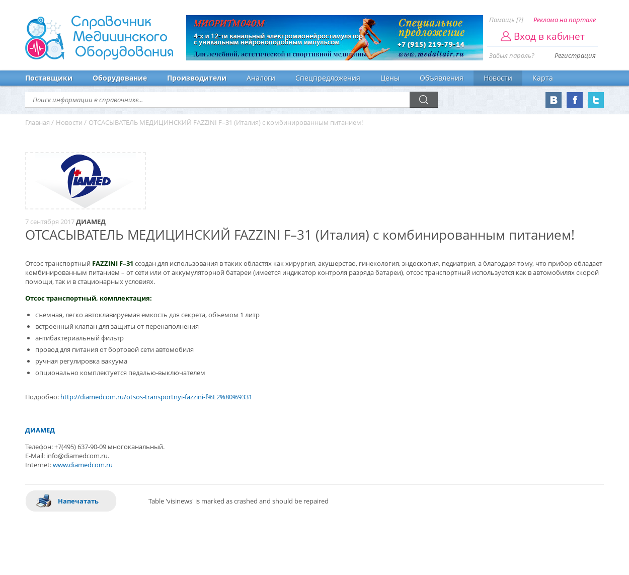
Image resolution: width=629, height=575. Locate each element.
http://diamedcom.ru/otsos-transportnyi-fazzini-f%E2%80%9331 (156, 396)
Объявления (441, 78)
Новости (498, 78)
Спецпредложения (327, 78)
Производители (196, 78)
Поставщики (48, 78)
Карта (542, 78)
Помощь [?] (506, 19)
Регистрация (575, 55)
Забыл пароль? (511, 55)
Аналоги (261, 78)
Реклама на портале (564, 19)
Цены (390, 78)
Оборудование (120, 78)
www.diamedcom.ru (83, 464)
